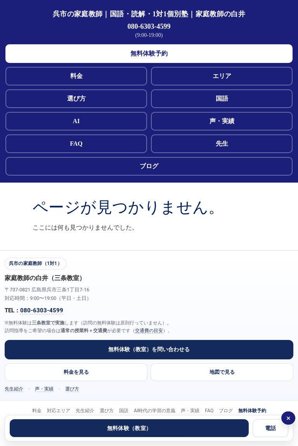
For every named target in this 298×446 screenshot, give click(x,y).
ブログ (149, 166)
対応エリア (58, 410)
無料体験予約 (149, 53)
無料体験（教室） (129, 428)
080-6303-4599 (149, 26)
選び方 (76, 98)
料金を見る (76, 372)
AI (76, 121)
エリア (222, 76)
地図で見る (222, 372)
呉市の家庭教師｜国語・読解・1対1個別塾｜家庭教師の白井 (149, 14)
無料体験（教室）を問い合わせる (149, 349)
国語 (222, 98)
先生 (222, 143)
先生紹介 (14, 389)
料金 (76, 76)
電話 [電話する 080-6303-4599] (270, 428)
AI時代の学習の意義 (154, 410)
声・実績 (222, 121)
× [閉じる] (288, 418)
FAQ (76, 143)
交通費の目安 (149, 330)
